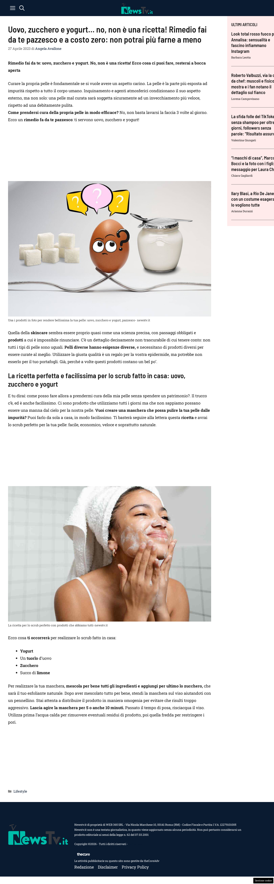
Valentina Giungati (243, 140)
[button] (22, 8)
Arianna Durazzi (242, 211)
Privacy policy (135, 867)
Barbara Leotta (241, 57)
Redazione (84, 867)
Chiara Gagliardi (242, 175)
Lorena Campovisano (245, 99)
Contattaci (135, 844)
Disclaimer (108, 867)
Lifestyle (20, 791)
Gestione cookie (263, 880)
